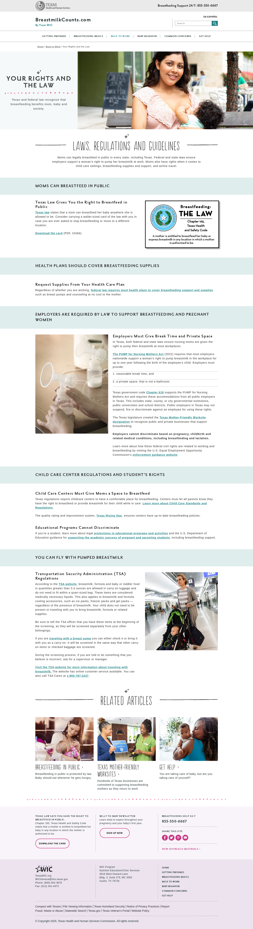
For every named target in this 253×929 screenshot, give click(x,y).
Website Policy (141, 910)
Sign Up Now (115, 833)
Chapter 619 (155, 392)
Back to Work (120, 36)
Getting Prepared (54, 36)
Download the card (49, 233)
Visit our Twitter (172, 838)
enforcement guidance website (155, 454)
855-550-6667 (207, 6)
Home (40, 46)
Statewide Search (75, 910)
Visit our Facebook (165, 838)
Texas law (42, 212)
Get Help (205, 36)
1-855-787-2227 (78, 675)
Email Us (185, 838)
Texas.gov (94, 910)
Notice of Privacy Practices (143, 906)
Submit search (215, 23)
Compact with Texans (48, 906)
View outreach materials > (181, 849)
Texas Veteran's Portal (116, 910)
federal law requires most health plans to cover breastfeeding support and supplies (152, 290)
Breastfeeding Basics (88, 36)
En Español (210, 17)
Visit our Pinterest (178, 838)
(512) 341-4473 (50, 886)
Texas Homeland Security (109, 906)
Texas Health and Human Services (52, 6)
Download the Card (52, 843)
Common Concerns (177, 36)
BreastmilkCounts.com (63, 22)
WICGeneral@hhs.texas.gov (51, 879)
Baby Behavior (147, 36)
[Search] (193, 23)
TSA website (68, 584)
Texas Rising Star (109, 515)
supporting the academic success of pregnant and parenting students (119, 537)
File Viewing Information (77, 906)
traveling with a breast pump (70, 638)
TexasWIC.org (43, 875)
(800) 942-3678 (53, 882)
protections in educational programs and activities (131, 533)
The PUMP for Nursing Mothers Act (138, 354)
